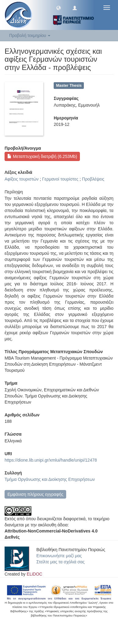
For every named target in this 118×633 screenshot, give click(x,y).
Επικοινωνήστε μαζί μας (59, 555)
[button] (58, 7)
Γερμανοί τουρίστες (60, 179)
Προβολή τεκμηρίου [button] (29, 35)
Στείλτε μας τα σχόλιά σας (60, 561)
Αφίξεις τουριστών (22, 179)
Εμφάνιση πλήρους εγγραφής (35, 494)
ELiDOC (34, 574)
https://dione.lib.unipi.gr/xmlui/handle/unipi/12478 (51, 460)
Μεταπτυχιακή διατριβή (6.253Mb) (42, 156)
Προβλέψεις (93, 179)
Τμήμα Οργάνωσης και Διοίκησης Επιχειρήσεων (50, 479)
